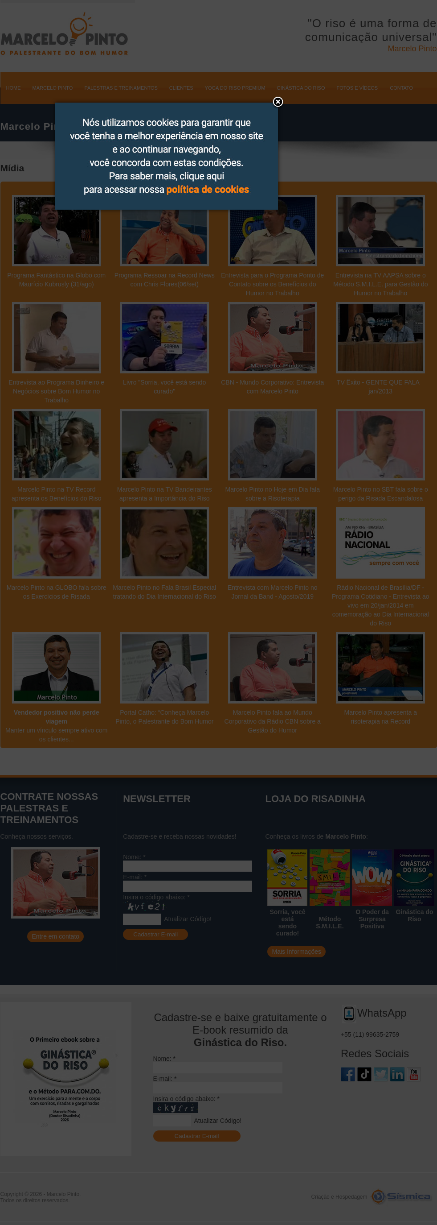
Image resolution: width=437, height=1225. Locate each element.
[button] (278, 102)
